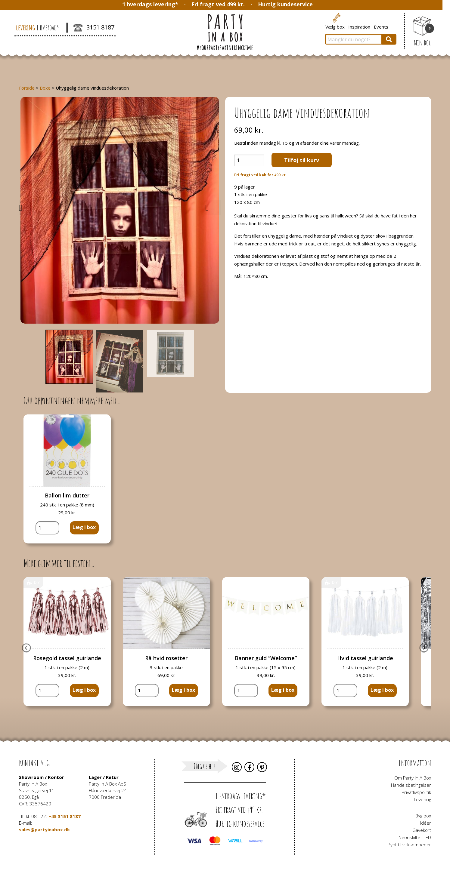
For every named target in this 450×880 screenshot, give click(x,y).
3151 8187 (93, 28)
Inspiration (359, 26)
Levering (422, 799)
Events (381, 26)
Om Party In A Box (412, 778)
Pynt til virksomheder (409, 845)
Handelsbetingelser (411, 785)
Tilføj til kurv (301, 160)
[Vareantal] (249, 160)
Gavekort (421, 830)
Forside (27, 88)
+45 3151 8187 (64, 816)
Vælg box (335, 26)
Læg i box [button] (84, 527)
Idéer (425, 823)
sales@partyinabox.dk (44, 829)
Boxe (45, 88)
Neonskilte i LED (415, 837)
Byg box (423, 816)
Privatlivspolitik (416, 792)
